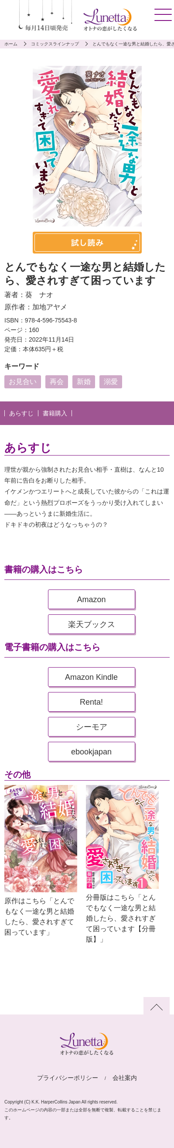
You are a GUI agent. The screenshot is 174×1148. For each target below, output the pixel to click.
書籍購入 (55, 413)
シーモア (91, 727)
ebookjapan (91, 751)
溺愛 (111, 381)
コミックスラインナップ (55, 43)
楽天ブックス (91, 624)
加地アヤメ (49, 307)
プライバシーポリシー (67, 1077)
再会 (57, 381)
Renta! (91, 702)
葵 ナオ (39, 294)
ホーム (10, 43)
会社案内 (125, 1077)
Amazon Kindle (91, 677)
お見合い (23, 381)
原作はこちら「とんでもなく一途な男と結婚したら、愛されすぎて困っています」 (39, 916)
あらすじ (21, 413)
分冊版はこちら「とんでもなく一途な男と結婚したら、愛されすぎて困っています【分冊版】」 (121, 918)
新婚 (84, 381)
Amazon (91, 599)
